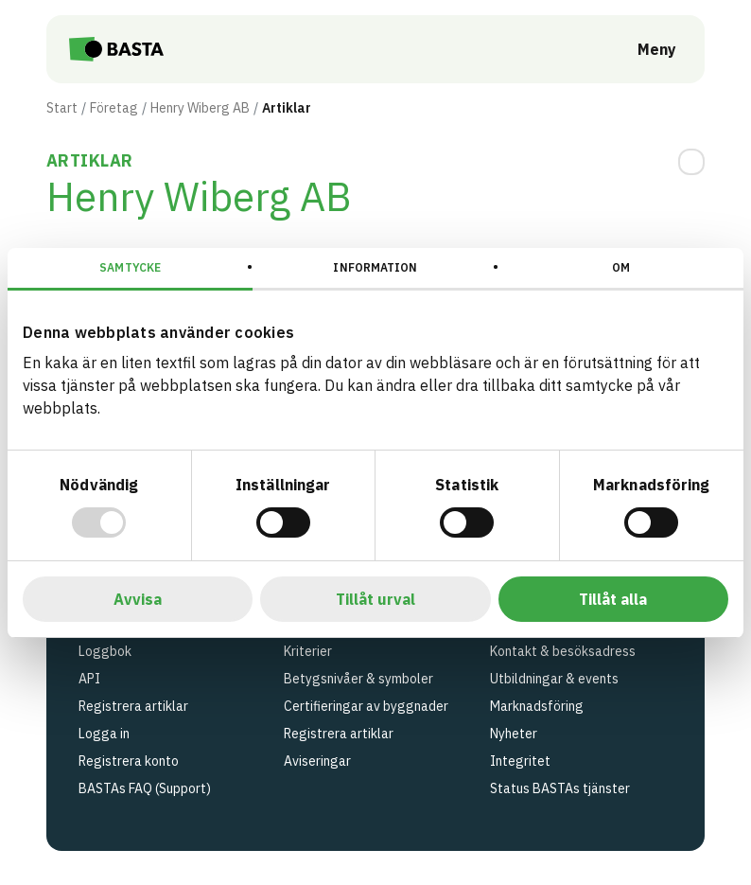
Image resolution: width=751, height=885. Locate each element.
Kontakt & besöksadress (563, 651)
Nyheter (513, 733)
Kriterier (308, 651)
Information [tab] (375, 267)
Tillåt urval (375, 599)
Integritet (520, 761)
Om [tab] (621, 267)
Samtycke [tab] (130, 267)
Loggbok (105, 651)
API (89, 678)
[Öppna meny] (644, 49)
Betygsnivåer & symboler (358, 678)
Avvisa (138, 599)
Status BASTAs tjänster (560, 788)
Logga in (104, 733)
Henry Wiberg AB (200, 107)
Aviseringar (317, 761)
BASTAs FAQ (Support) (145, 788)
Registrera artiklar (133, 706)
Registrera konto (129, 761)
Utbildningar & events (554, 678)
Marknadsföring (537, 706)
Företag (114, 107)
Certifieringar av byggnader (366, 706)
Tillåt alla (613, 599)
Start (62, 107)
